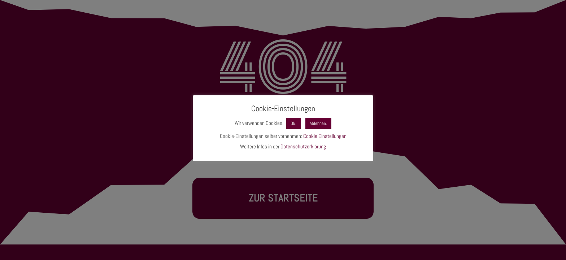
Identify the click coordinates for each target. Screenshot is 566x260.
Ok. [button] (293, 123)
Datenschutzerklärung (303, 146)
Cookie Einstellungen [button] (325, 136)
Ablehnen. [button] (318, 123)
